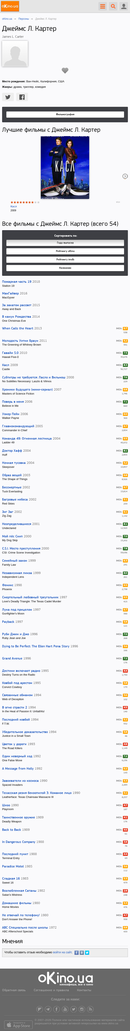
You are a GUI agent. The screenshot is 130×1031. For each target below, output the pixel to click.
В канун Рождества (16, 317)
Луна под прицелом (17, 610)
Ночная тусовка (14, 463)
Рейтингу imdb (65, 259)
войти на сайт (62, 952)
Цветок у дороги (14, 744)
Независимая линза (17, 573)
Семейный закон (14, 561)
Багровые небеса (15, 499)
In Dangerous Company (18, 842)
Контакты (84, 990)
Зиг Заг (7, 512)
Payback (8, 622)
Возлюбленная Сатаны (19, 891)
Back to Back (11, 830)
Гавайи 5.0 (10, 353)
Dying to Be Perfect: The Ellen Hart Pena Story (35, 646)
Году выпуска (65, 242)
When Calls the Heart (17, 328)
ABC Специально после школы (25, 927)
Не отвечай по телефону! (21, 915)
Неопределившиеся (16, 524)
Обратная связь (14, 990)
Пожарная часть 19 (16, 282)
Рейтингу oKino (65, 251)
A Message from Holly (18, 768)
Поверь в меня (13, 402)
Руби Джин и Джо (15, 634)
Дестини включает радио (21, 671)
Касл (14, 206)
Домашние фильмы (16, 903)
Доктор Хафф (12, 451)
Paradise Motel (13, 866)
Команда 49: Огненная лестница (27, 438)
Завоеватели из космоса (20, 781)
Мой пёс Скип (12, 536)
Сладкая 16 (11, 878)
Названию (65, 268)
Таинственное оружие (18, 817)
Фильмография (65, 114)
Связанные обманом (17, 695)
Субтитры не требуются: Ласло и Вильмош (33, 377)
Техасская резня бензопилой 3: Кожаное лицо (37, 793)
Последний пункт (15, 854)
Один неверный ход (17, 756)
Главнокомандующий (18, 426)
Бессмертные (11, 487)
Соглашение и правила (51, 990)
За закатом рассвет (16, 305)
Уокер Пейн (10, 414)
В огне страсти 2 (14, 707)
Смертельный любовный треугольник (30, 597)
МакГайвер (10, 293)
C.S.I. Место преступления (21, 548)
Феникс (7, 585)
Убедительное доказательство (25, 732)
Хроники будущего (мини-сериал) (27, 389)
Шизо (6, 805)
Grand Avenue (12, 658)
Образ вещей (12, 475)
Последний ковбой (16, 719)
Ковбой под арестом (17, 683)
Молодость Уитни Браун (20, 341)
